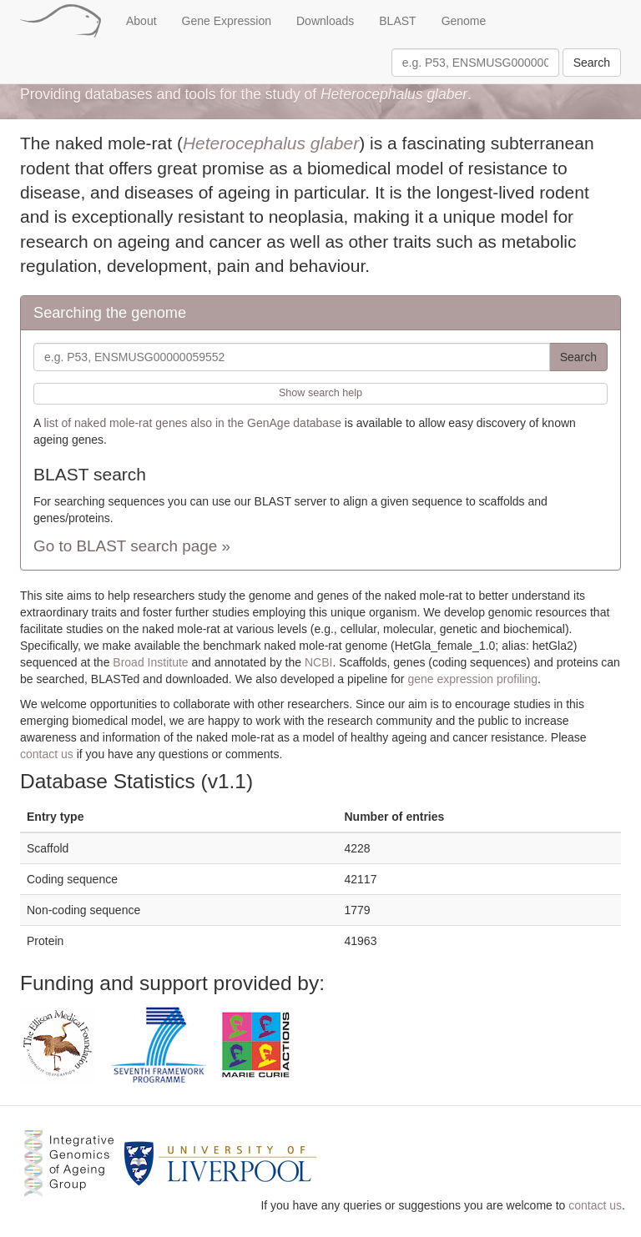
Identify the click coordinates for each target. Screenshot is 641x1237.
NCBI (318, 662)
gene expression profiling (472, 679)
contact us (46, 754)
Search (591, 62)
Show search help (320, 393)
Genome (464, 21)
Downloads (325, 21)
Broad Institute (150, 662)
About (141, 21)
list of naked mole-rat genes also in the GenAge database (192, 423)
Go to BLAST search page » (131, 546)
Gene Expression (226, 21)
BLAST (397, 21)
